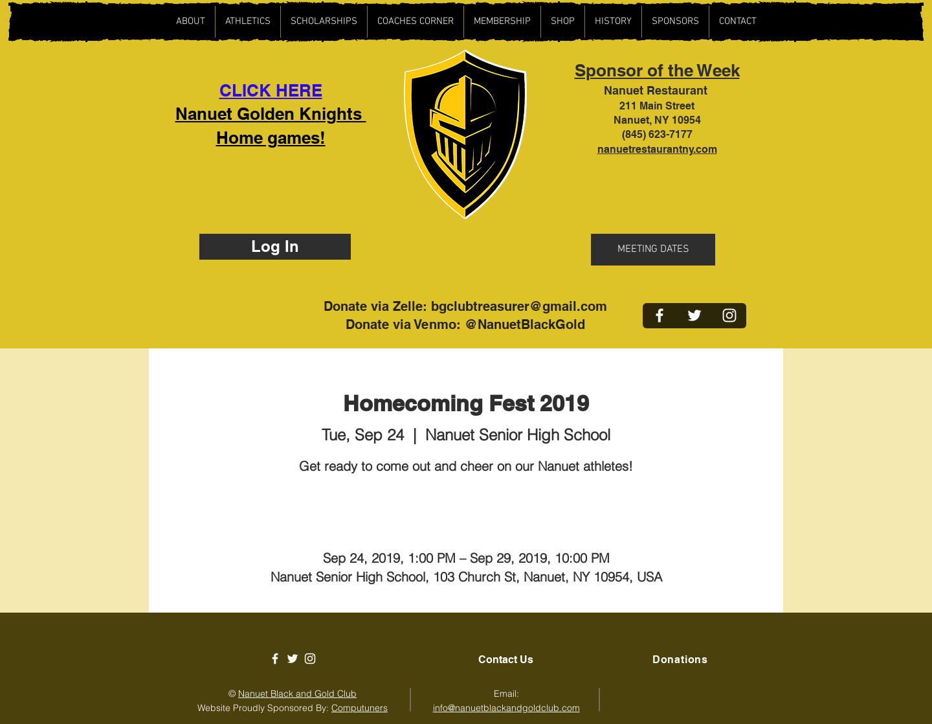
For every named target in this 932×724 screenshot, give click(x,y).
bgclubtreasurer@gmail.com (519, 306)
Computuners (359, 708)
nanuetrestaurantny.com (657, 149)
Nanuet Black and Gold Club (297, 693)
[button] (247, 22)
